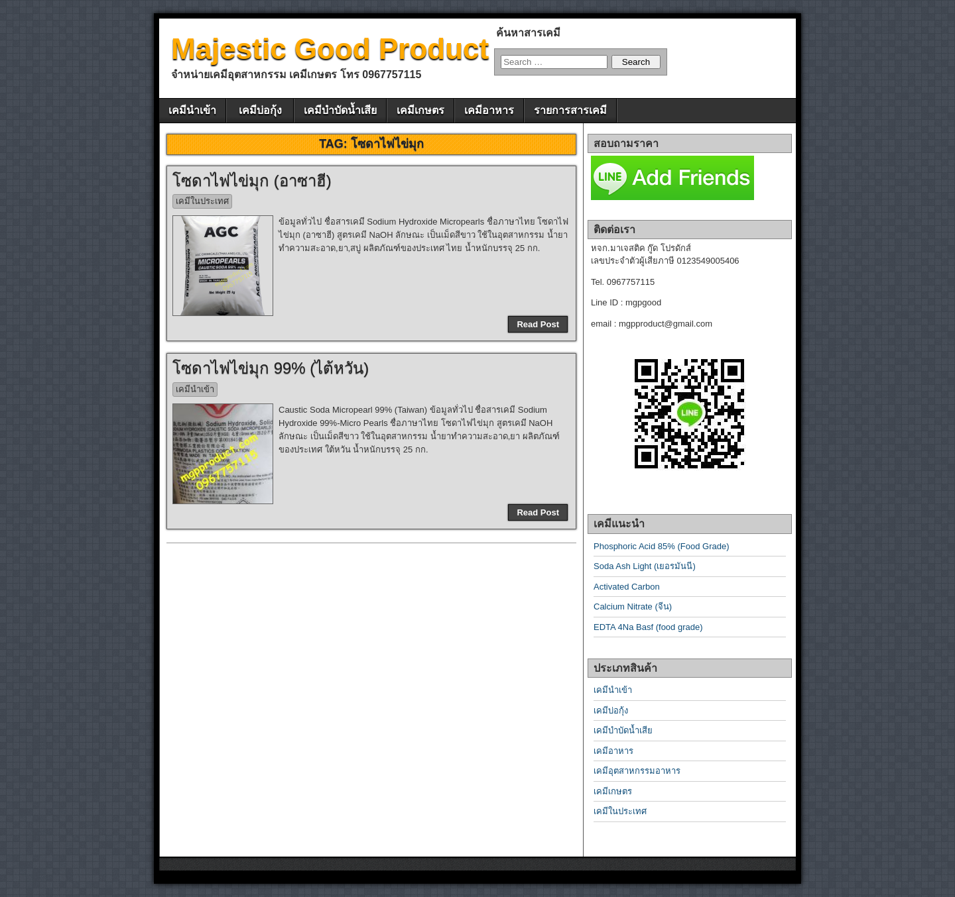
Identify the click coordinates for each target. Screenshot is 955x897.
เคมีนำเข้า (192, 110)
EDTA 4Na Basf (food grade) (648, 627)
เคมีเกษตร (420, 110)
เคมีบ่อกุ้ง (260, 110)
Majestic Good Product (330, 48)
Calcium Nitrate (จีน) (633, 606)
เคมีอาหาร (489, 110)
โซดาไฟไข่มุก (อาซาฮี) (252, 180)
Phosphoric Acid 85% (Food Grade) (662, 546)
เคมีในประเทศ (202, 201)
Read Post (538, 324)
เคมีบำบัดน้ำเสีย (340, 110)
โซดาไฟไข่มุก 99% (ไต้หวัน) (270, 368)
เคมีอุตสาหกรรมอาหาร (637, 771)
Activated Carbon (627, 587)
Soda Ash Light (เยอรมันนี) (645, 566)
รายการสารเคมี (570, 110)
